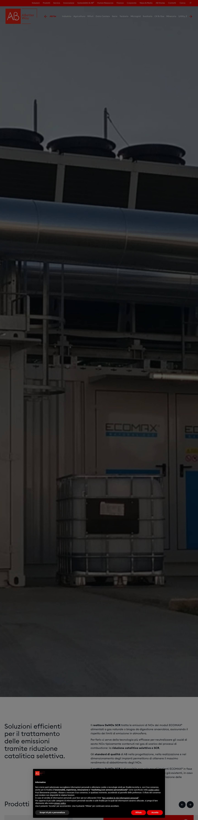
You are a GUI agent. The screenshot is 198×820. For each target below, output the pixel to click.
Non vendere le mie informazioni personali (120, 798)
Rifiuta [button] (139, 812)
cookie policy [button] (153, 790)
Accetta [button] (154, 812)
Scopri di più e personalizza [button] (52, 812)
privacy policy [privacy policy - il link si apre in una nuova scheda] (60, 803)
